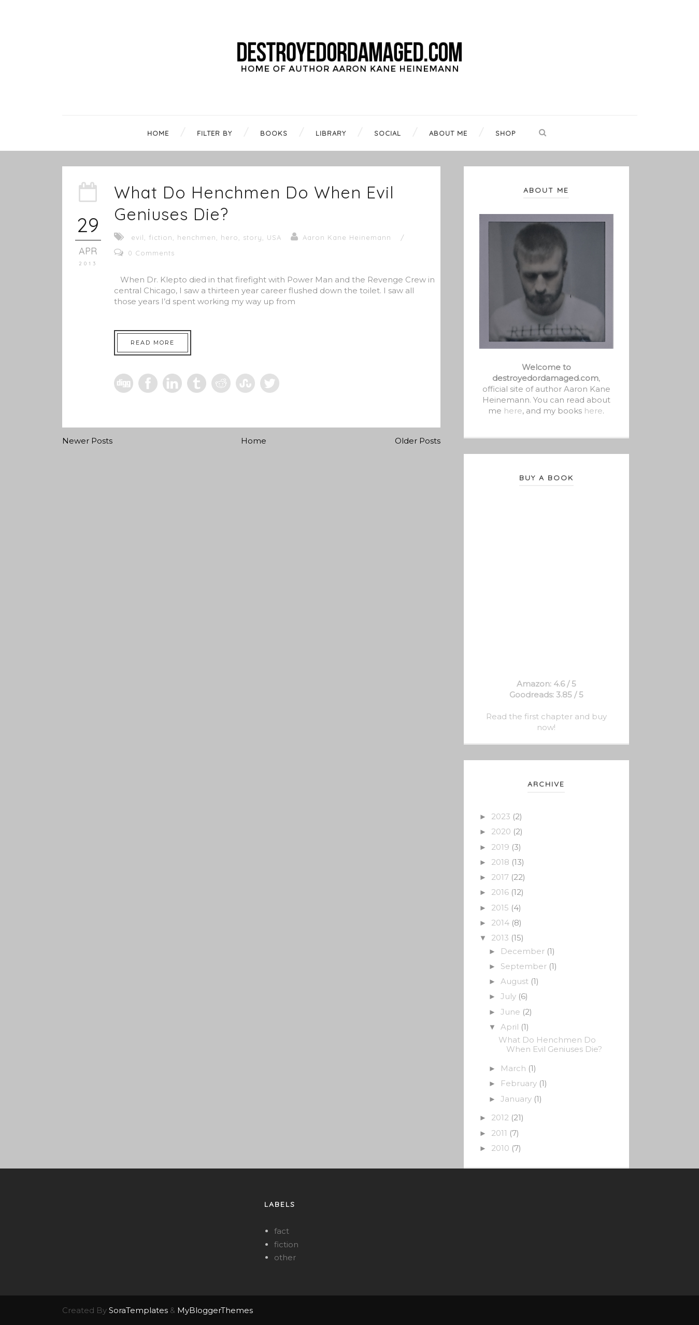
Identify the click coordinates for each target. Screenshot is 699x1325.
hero (229, 237)
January (517, 1099)
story (252, 237)
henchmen (196, 237)
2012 (501, 1117)
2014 (501, 923)
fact (281, 1231)
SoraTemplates (138, 1310)
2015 (501, 908)
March (514, 1068)
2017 (501, 877)
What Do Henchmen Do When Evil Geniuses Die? (550, 1044)
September (525, 966)
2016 (501, 892)
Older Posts (417, 441)
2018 (501, 862)
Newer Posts (87, 441)
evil (137, 237)
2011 (500, 1133)
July (509, 996)
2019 (501, 847)
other (285, 1257)
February (520, 1083)
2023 (501, 816)
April (511, 1027)
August (516, 981)
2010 (501, 1148)
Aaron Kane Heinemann (347, 237)
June (511, 1012)
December (524, 951)
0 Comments (151, 253)
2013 (501, 938)
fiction (161, 237)
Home (253, 441)
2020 (502, 831)
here (513, 411)
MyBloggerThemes (215, 1310)
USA (274, 237)
